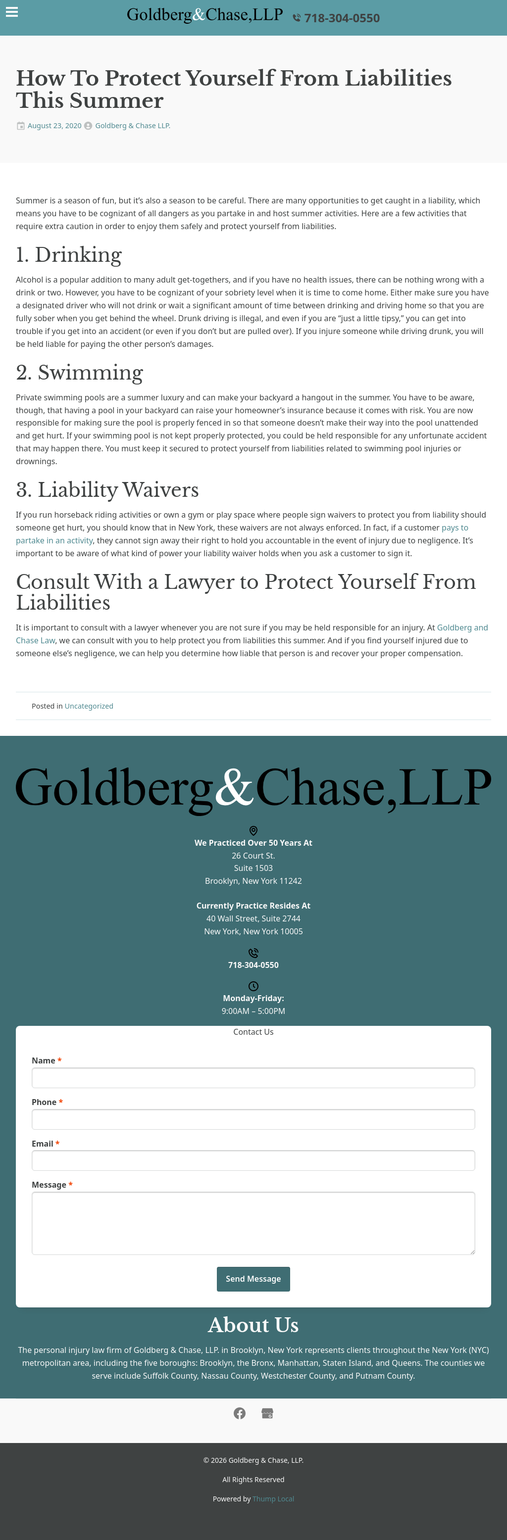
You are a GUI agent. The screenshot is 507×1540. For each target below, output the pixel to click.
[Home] (205, 16)
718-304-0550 (335, 18)
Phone (47, 1102)
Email (46, 1143)
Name (47, 1060)
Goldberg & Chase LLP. (132, 125)
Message (52, 1184)
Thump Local (273, 1498)
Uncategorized (89, 706)
